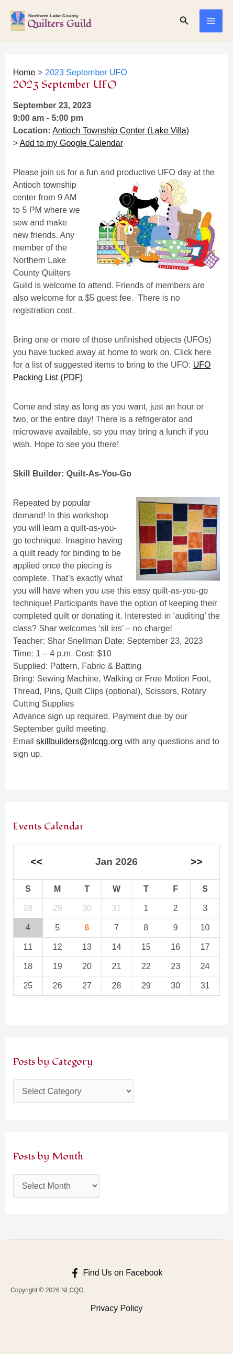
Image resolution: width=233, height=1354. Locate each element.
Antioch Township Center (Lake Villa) (120, 130)
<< (36, 861)
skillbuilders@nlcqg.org (79, 741)
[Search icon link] (184, 21)
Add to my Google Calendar (71, 143)
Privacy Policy (117, 1308)
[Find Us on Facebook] (116, 1273)
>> (196, 861)
